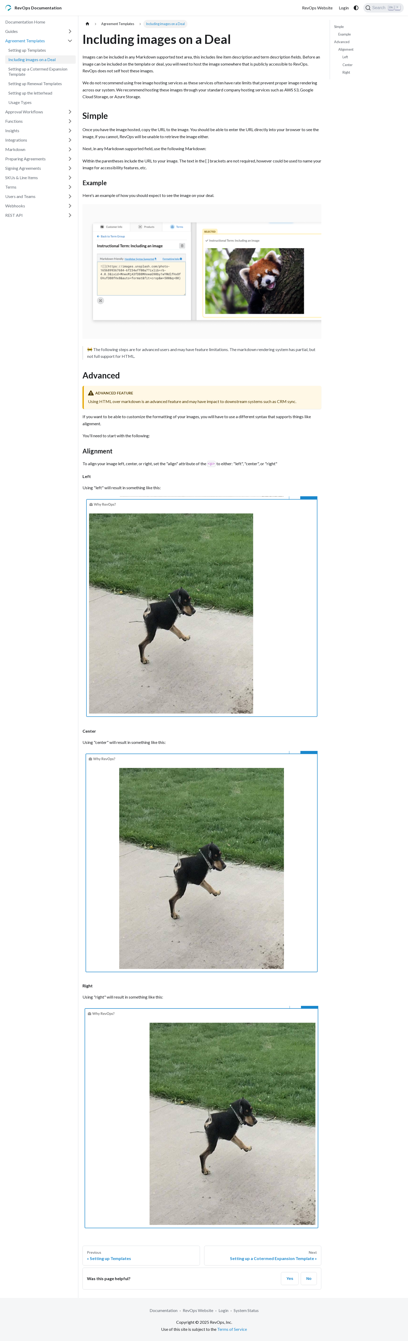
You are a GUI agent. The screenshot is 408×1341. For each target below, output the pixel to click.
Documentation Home (25, 21)
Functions (14, 121)
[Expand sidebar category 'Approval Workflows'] (70, 112)
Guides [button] (11, 31)
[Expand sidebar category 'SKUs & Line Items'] (70, 177)
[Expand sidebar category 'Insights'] (70, 130)
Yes (289, 1278)
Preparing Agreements (25, 158)
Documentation (164, 1310)
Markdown (15, 149)
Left (345, 57)
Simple (339, 27)
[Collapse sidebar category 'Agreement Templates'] (70, 41)
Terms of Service (232, 1329)
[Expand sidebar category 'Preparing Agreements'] (70, 159)
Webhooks (15, 205)
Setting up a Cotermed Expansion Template (37, 71)
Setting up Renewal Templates (35, 83)
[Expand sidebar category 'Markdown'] (70, 149)
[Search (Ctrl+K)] (383, 8)
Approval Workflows (24, 111)
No (308, 1278)
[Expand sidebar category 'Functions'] (70, 121)
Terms (10, 186)
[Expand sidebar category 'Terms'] (70, 187)
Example (344, 34)
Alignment (345, 49)
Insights (12, 130)
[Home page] (87, 24)
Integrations (16, 139)
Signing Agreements (23, 168)
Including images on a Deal (32, 59)
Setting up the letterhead (30, 92)
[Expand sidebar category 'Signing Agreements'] (70, 168)
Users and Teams (20, 196)
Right (346, 72)
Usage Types (20, 102)
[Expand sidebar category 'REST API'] (70, 215)
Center (347, 65)
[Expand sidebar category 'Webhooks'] (70, 206)
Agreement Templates (25, 40)
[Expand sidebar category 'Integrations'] (70, 140)
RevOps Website (317, 7)
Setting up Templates (27, 50)
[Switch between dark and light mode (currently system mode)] (356, 8)
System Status (246, 1310)
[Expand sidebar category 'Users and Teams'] (70, 196)
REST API (14, 215)
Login (344, 7)
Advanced (342, 42)
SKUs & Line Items (21, 177)
